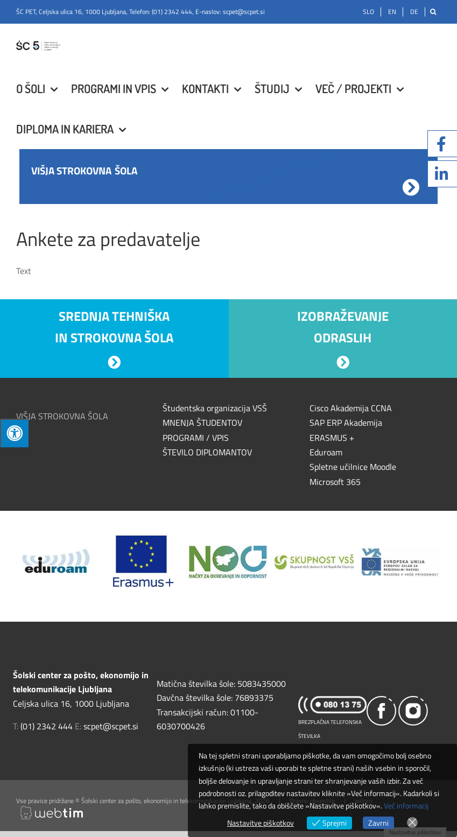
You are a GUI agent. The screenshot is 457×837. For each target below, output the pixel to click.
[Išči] (433, 12)
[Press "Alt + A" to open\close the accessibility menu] (14, 433)
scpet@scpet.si (244, 11)
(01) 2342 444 (172, 11)
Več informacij (406, 805)
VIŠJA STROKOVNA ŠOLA (62, 416)
